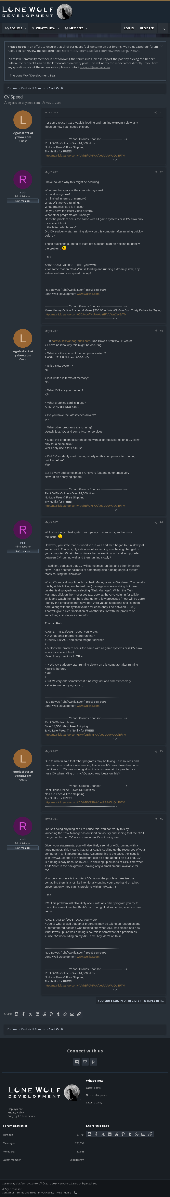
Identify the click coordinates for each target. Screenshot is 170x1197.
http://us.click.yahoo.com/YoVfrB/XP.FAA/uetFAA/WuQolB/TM (85, 155)
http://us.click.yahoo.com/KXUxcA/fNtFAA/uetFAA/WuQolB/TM (85, 314)
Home (67, 1192)
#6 (161, 819)
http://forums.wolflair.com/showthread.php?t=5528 (104, 51)
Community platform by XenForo (37, 1183)
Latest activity (94, 1101)
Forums (16, 28)
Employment (15, 1109)
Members (76, 28)
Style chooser (11, 1189)
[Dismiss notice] (161, 47)
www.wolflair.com (88, 293)
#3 (161, 331)
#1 (161, 112)
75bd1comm (77, 1159)
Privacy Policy (16, 1112)
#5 (161, 751)
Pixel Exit (91, 1183)
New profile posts (96, 1094)
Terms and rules (26, 1192)
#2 (161, 172)
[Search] (163, 28)
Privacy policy (46, 1192)
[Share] (155, 112)
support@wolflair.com (95, 67)
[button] (25, 28)
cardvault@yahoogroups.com (71, 341)
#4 (161, 522)
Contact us (8, 1192)
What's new (45, 28)
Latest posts (93, 1087)
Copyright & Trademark (21, 1116)
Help (59, 1192)
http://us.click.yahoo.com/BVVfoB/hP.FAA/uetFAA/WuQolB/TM (85, 734)
